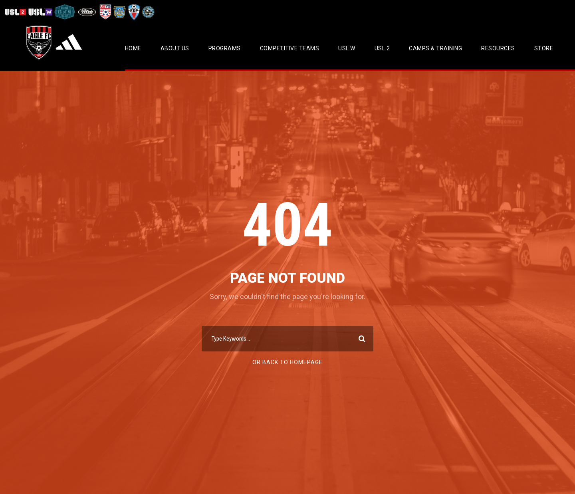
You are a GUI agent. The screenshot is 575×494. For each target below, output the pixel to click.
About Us (175, 48)
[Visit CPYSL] (148, 11)
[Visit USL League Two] (16, 11)
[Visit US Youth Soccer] (104, 11)
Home (133, 48)
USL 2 (382, 48)
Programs (224, 48)
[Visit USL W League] (40, 11)
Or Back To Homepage (287, 362)
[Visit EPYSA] (119, 11)
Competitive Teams (289, 48)
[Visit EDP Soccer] (133, 11)
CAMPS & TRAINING (435, 48)
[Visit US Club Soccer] (87, 11)
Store (543, 48)
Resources (498, 48)
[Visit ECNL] (65, 11)
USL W (346, 48)
